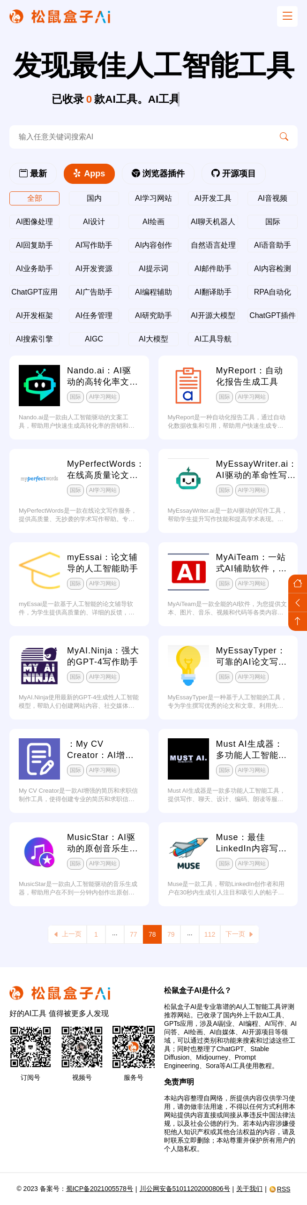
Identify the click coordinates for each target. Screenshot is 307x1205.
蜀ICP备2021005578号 (99, 1188)
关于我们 (249, 1188)
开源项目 (233, 173)
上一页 (67, 934)
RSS (280, 1189)
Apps (89, 173)
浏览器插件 (158, 173)
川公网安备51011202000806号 (185, 1188)
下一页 (239, 934)
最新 (33, 173)
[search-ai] (139, 137)
